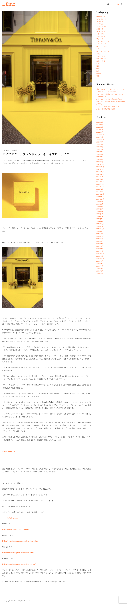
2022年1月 (99, 132)
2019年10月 (100, 199)
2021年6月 (99, 149)
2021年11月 (100, 137)
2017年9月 (99, 231)
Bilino (8, 4)
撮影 (97, 66)
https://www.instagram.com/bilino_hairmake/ (20, 541)
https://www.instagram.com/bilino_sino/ (18, 553)
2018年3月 (99, 216)
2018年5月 (99, 211)
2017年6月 (99, 239)
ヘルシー (99, 49)
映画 (97, 71)
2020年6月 (100, 179)
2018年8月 (99, 204)
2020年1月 (99, 191)
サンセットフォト (102, 26)
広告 (97, 64)
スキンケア (99, 29)
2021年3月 (99, 157)
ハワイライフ (100, 31)
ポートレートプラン (102, 51)
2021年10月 (100, 139)
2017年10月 (100, 229)
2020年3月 (100, 186)
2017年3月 (99, 246)
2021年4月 (99, 154)
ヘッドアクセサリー (102, 46)
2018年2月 (99, 219)
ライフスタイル (101, 59)
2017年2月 (99, 249)
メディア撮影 (100, 56)
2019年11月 (100, 196)
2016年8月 (99, 263)
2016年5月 (99, 271)
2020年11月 (100, 167)
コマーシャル (100, 21)
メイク (98, 54)
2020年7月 (99, 177)
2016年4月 (99, 273)
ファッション (100, 36)
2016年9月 (99, 261)
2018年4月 (99, 214)
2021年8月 (99, 144)
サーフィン (99, 24)
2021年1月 (99, 162)
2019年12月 (100, 194)
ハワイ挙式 (99, 34)
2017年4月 (99, 244)
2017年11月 (99, 226)
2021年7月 (99, 147)
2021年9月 (99, 142)
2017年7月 (99, 236)
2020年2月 (100, 189)
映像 (97, 68)
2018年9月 (99, 201)
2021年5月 (99, 152)
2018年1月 (99, 221)
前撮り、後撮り (101, 61)
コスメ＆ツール (101, 19)
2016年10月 (100, 258)
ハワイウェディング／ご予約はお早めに (109, 99)
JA (118, 4)
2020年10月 (100, 169)
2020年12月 (100, 164)
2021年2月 (99, 159)
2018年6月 (99, 209)
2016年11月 (100, 256)
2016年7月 (99, 266)
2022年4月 (100, 124)
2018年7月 (99, 206)
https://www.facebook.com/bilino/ (15, 530)
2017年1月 (99, 251)
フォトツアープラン (102, 41)
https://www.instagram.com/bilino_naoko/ (19, 564)
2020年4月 (100, 184)
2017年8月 (99, 234)
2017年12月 (100, 224)
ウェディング (100, 16)
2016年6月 (99, 268)
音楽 (97, 76)
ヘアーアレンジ (101, 44)
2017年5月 (99, 241)
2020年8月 (100, 174)
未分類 (14, 150)
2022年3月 (100, 127)
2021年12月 (100, 134)
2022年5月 (100, 122)
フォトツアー (100, 39)
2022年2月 (99, 129)
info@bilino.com (12, 518)
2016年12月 (100, 253)
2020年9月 (100, 172)
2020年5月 (100, 182)
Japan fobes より (9, 451)
